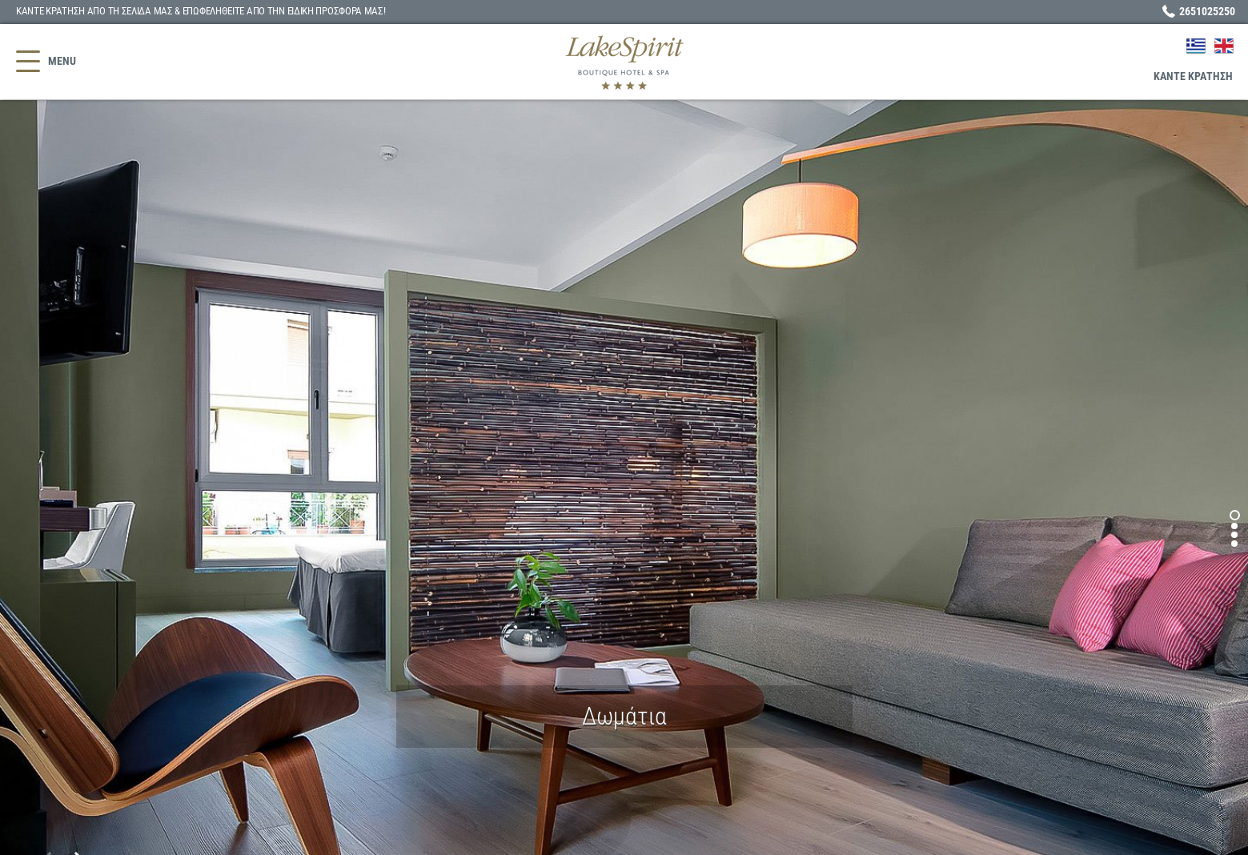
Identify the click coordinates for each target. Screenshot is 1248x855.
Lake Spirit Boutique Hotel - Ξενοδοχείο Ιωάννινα (624, 62)
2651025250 (1207, 11)
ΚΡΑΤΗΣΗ (1193, 76)
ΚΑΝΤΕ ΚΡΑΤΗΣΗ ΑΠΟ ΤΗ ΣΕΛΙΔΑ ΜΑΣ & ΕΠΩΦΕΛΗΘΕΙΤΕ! (201, 11)
